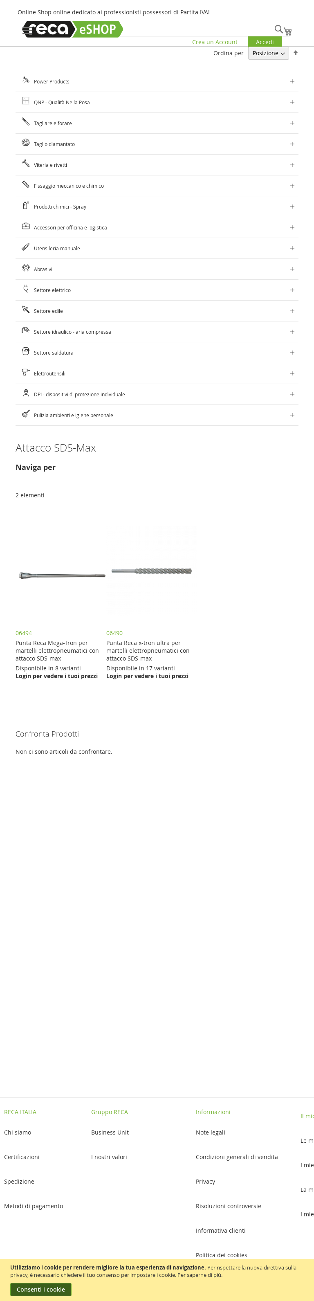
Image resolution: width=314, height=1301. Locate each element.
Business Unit (110, 1132)
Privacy (205, 1181)
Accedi (265, 42)
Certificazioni (22, 1157)
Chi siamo (17, 1132)
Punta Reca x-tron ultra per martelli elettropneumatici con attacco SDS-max (148, 650)
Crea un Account (215, 42)
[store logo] (73, 29)
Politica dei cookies (221, 1255)
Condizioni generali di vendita (237, 1157)
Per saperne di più (199, 1275)
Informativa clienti (221, 1230)
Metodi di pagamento (33, 1206)
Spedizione (19, 1181)
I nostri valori (109, 1157)
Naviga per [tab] (36, 467)
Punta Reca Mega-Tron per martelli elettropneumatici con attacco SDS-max (57, 650)
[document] (158, 1280)
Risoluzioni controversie (228, 1206)
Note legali (210, 1132)
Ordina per (228, 53)
